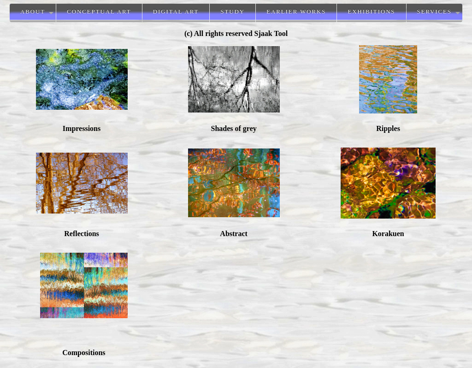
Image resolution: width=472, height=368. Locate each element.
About (32, 11)
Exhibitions (371, 11)
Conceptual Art (99, 11)
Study (232, 11)
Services (434, 11)
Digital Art (176, 11)
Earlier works (296, 11)
